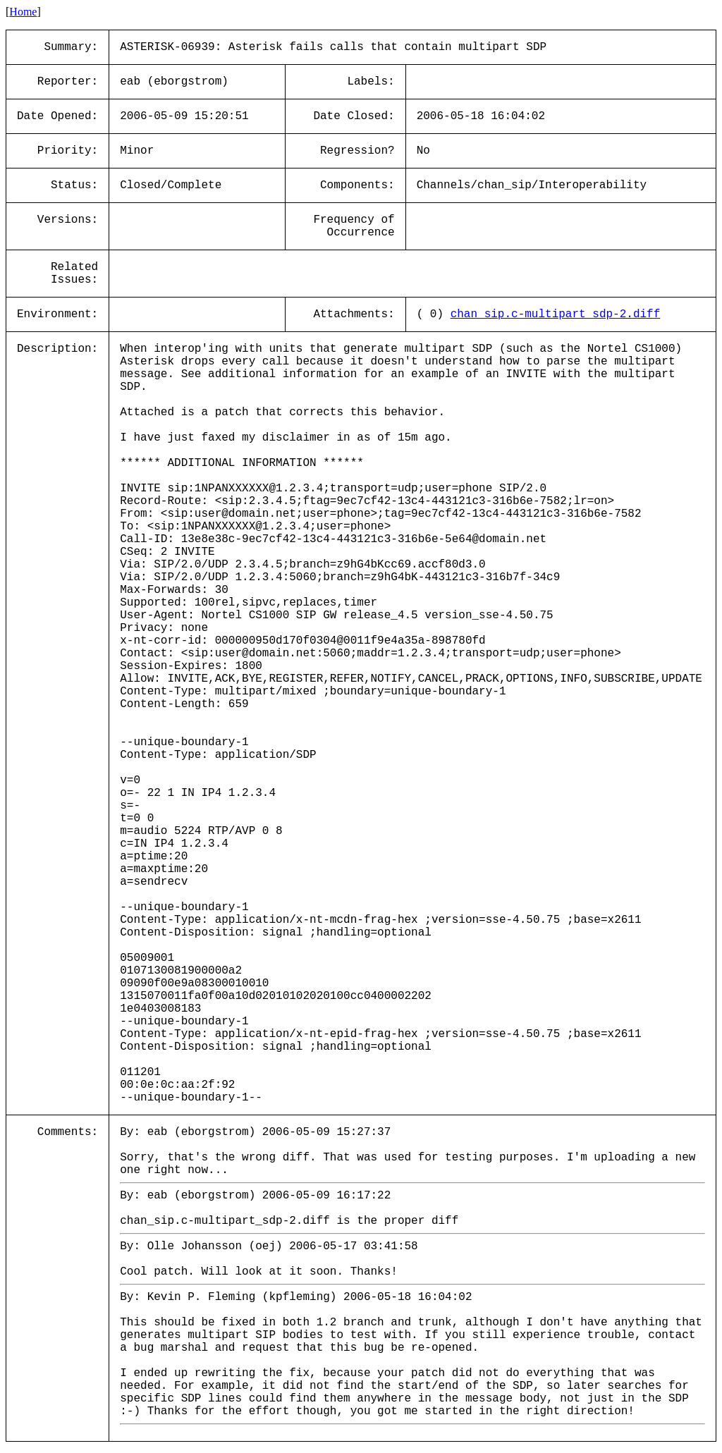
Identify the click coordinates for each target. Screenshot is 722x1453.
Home (23, 12)
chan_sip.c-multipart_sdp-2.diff (556, 314)
